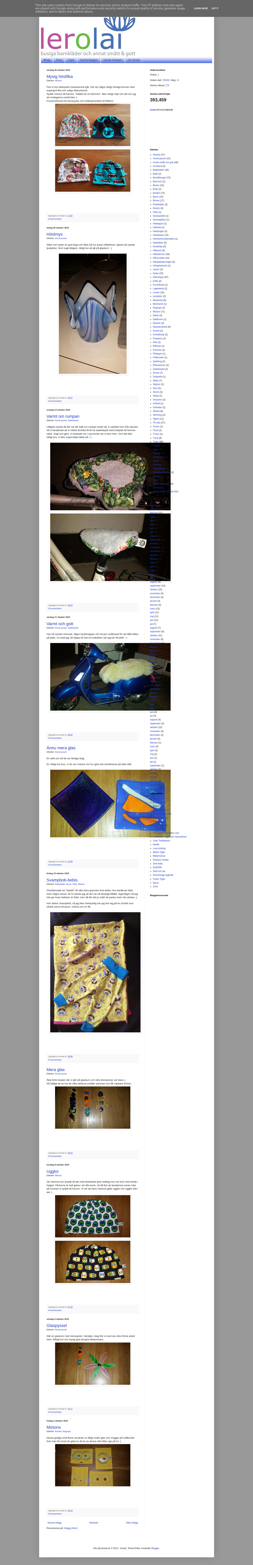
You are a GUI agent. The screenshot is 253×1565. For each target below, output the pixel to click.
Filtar (75, 884)
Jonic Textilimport (161, 840)
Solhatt (156, 403)
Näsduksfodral (160, 327)
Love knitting (159, 848)
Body (155, 189)
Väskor (156, 476)
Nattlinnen (158, 319)
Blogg (47, 59)
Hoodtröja (158, 246)
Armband (157, 166)
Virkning (157, 464)
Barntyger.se (159, 802)
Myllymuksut (159, 856)
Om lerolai (134, 59)
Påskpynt (157, 353)
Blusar (156, 185)
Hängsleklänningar (162, 262)
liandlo (156, 844)
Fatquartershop (160, 817)
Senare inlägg (55, 1522)
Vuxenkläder (159, 468)
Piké (155, 342)
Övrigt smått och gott (163, 491)
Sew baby (158, 863)
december (155, 505)
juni (152, 528)
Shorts (156, 373)
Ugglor (53, 1171)
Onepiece (158, 338)
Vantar (156, 461)
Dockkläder (158, 204)
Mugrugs (67, 1431)
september (155, 539)
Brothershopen (160, 810)
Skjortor (157, 384)
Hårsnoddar (159, 258)
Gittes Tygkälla (160, 825)
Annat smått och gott (163, 162)
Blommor (157, 181)
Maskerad (158, 300)
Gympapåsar (159, 219)
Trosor (156, 434)
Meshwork (158, 304)
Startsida (93, 1522)
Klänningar (158, 277)
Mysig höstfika (60, 76)
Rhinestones (159, 365)
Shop (59, 59)
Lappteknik (158, 288)
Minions (54, 1427)
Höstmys (55, 234)
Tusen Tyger (159, 879)
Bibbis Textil (159, 806)
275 (167, 85)
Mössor (58, 80)
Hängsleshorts (160, 265)
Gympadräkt (159, 216)
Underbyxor (159, 457)
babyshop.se (159, 798)
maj (152, 524)
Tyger (71, 59)
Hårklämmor (159, 254)
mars (152, 517)
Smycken (157, 399)
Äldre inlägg (132, 1522)
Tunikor (156, 445)
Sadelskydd (73, 420)
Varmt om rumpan (63, 416)
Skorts (156, 392)
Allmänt (156, 154)
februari (154, 513)
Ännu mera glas (61, 748)
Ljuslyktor (158, 296)
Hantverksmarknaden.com (166, 833)
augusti (153, 536)
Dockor (156, 208)
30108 (166, 80)
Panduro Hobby (161, 860)
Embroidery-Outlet (162, 814)
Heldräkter (158, 242)
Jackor (156, 269)
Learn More (201, 8)
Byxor (68, 884)
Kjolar (156, 273)
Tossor (156, 426)
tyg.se (156, 882)
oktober (154, 543)
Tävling (156, 453)
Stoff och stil (159, 871)
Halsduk (157, 227)
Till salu (156, 422)
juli (151, 532)
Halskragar (158, 231)
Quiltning (157, 361)
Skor (155, 388)
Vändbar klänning (161, 472)
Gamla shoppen (112, 59)
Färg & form (159, 821)
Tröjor (156, 441)
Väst (155, 480)
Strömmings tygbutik (163, 875)
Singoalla (157, 376)
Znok (155, 886)
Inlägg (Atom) (71, 1528)
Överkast (157, 487)
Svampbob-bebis (62, 880)
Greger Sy (158, 829)
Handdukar (158, 235)
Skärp (156, 395)
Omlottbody (158, 334)
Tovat (155, 430)
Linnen (156, 292)
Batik (155, 174)
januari (153, 509)
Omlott (156, 330)
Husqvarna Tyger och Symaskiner (170, 836)
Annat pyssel (61, 238)
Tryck (155, 438)
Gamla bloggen (89, 59)
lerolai (153, 110)
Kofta (155, 281)
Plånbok (157, 346)
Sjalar (156, 380)
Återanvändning (161, 483)
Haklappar (158, 223)
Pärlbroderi (158, 357)
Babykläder (60, 884)
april (152, 520)
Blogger (155, 1548)
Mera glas (56, 1069)
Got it (215, 8)
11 (178, 80)
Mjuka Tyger (159, 852)
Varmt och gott (60, 623)
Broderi (58, 1431)
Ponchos (157, 350)
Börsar (156, 200)
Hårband (157, 250)
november (155, 547)
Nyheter (157, 323)
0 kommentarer (55, 219)
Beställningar (159, 177)
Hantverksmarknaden (163, 238)
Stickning (157, 415)
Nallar (156, 315)
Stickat (156, 411)
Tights (156, 419)
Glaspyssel (57, 1325)
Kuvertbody (158, 284)
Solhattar (157, 407)
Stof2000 (157, 867)
